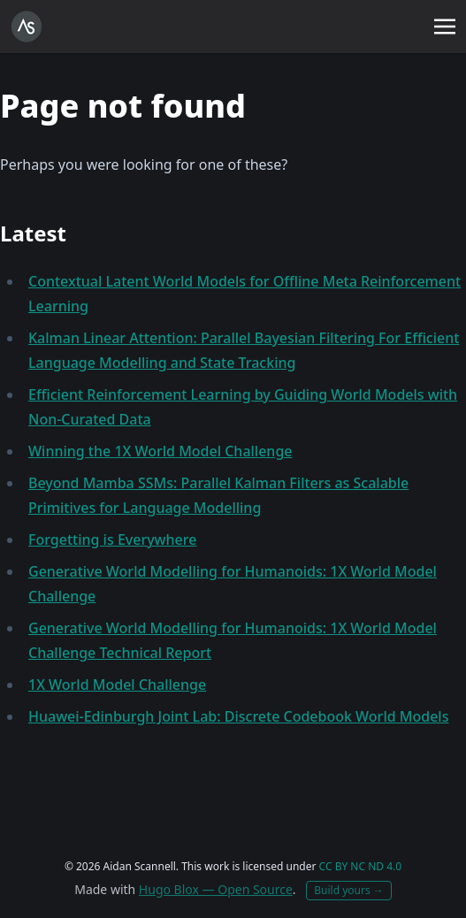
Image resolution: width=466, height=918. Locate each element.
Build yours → (349, 890)
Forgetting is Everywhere (112, 539)
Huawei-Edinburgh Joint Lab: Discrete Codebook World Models (238, 716)
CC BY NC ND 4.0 (360, 866)
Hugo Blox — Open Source (216, 889)
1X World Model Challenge (117, 684)
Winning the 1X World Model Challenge (160, 451)
